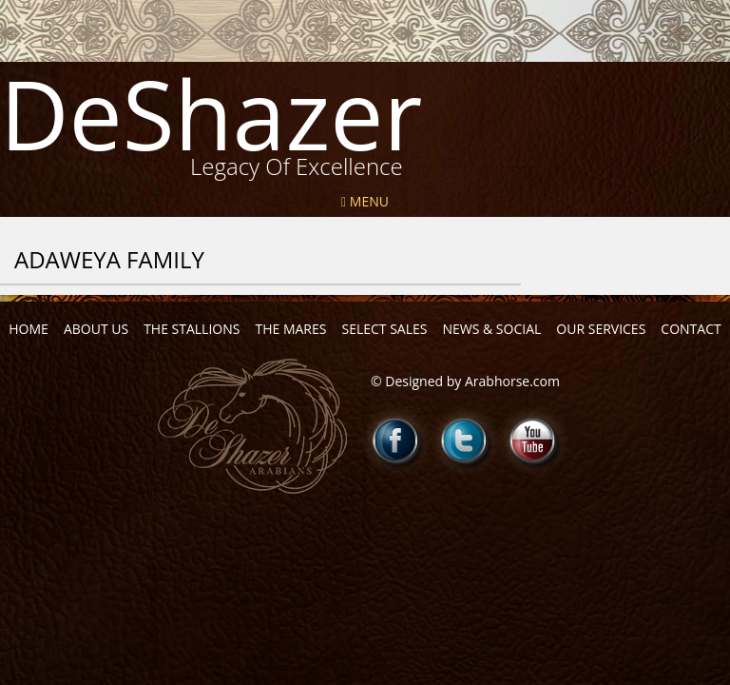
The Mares (290, 329)
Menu (365, 201)
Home (28, 329)
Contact (690, 329)
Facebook (396, 440)
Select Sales (384, 329)
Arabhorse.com (512, 381)
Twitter (464, 440)
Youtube (533, 440)
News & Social (491, 329)
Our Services (600, 329)
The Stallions (192, 329)
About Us (96, 329)
